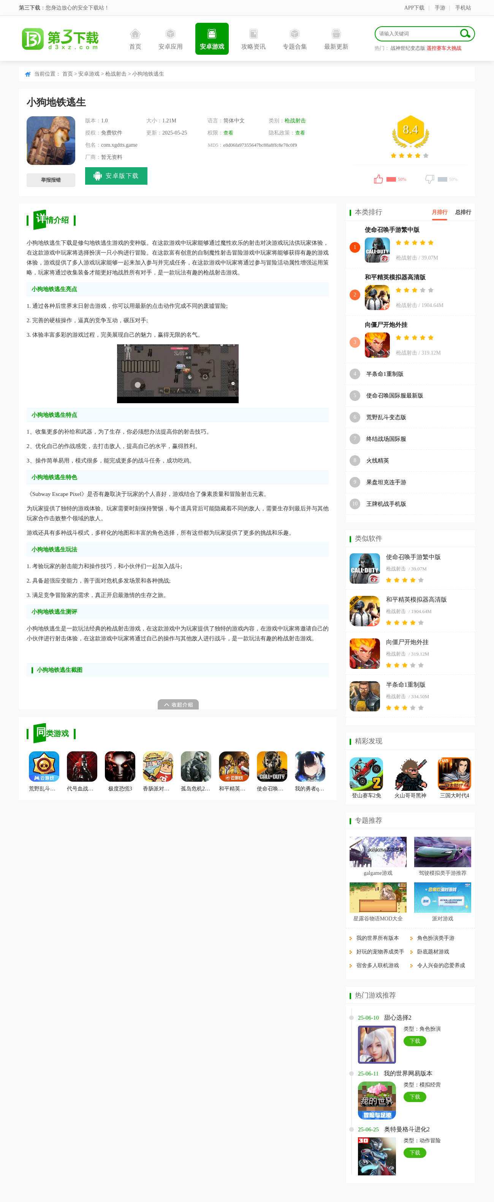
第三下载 (29, 8)
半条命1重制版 (385, 374)
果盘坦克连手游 (386, 482)
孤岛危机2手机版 (196, 771)
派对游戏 (442, 919)
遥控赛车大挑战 (444, 48)
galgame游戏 (378, 873)
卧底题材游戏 (433, 952)
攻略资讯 (253, 39)
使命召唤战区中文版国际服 (272, 771)
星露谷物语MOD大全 (378, 919)
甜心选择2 (398, 1017)
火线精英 (377, 461)
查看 (228, 133)
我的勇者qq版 (310, 771)
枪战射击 (116, 74)
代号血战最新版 (82, 771)
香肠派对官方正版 (158, 771)
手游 (440, 8)
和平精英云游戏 (234, 771)
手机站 (463, 8)
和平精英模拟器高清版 (395, 277)
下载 (415, 1041)
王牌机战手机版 (386, 504)
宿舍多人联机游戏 (377, 965)
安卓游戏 (212, 39)
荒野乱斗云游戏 (44, 771)
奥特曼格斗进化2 (407, 1129)
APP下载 (414, 8)
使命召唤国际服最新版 (394, 396)
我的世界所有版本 (377, 938)
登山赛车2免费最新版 (366, 797)
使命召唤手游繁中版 (392, 229)
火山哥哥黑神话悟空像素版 (410, 797)
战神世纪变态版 (408, 48)
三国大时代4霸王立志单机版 (454, 797)
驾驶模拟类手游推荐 (443, 873)
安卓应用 (170, 39)
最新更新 (336, 39)
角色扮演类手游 (435, 938)
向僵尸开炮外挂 (386, 324)
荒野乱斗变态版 (386, 417)
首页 (135, 39)
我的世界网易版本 (408, 1073)
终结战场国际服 (386, 439)
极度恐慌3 (120, 771)
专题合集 (295, 39)
